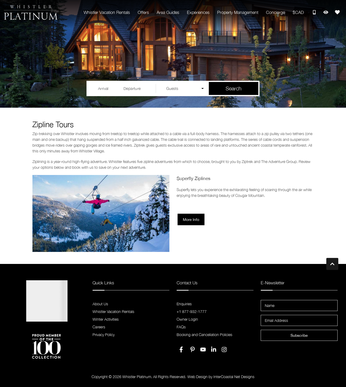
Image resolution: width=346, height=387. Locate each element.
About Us (100, 304)
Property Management (237, 12)
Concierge (275, 12)
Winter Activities (106, 319)
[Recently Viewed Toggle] (326, 12)
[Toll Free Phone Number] (314, 12)
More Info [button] (191, 219)
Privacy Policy (104, 334)
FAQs (181, 327)
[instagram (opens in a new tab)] (224, 349)
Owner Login (187, 319)
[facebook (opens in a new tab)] (182, 349)
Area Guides (168, 12)
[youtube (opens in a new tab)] (203, 349)
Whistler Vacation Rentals (107, 12)
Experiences (198, 12)
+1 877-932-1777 (192, 311)
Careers (99, 327)
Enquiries (184, 304)
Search (233, 88)
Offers (143, 12)
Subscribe (299, 335)
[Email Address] (299, 320)
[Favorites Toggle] (337, 12)
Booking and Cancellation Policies (204, 334)
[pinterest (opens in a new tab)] (192, 349)
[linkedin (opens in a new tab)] (213, 349)
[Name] (299, 305)
